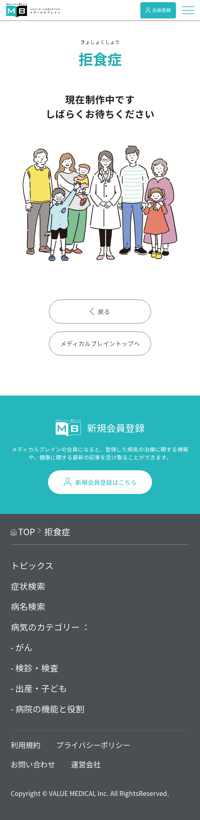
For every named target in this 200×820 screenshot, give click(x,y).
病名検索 (28, 606)
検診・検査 (36, 668)
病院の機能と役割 (49, 709)
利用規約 (25, 744)
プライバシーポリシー (93, 744)
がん (24, 647)
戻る (100, 311)
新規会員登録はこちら (106, 482)
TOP (26, 531)
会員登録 (158, 10)
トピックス (32, 565)
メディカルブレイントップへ (100, 343)
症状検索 (28, 586)
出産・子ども (41, 688)
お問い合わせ (33, 764)
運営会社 (86, 764)
